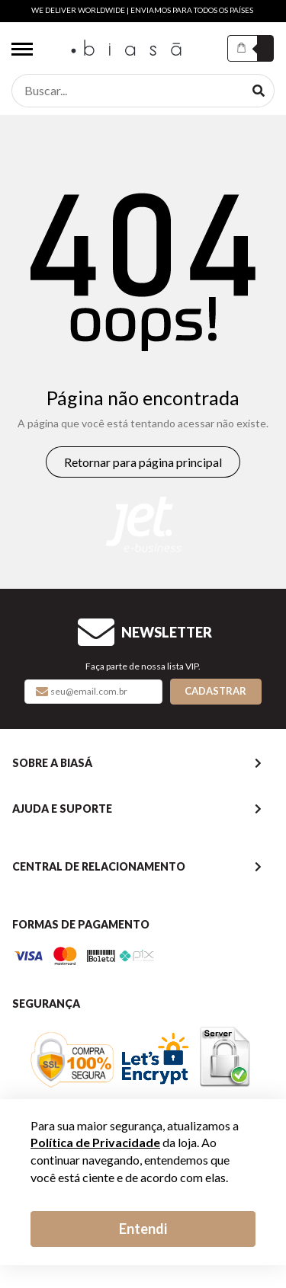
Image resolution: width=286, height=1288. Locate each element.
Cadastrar (215, 691)
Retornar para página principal (143, 462)
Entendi (143, 1228)
